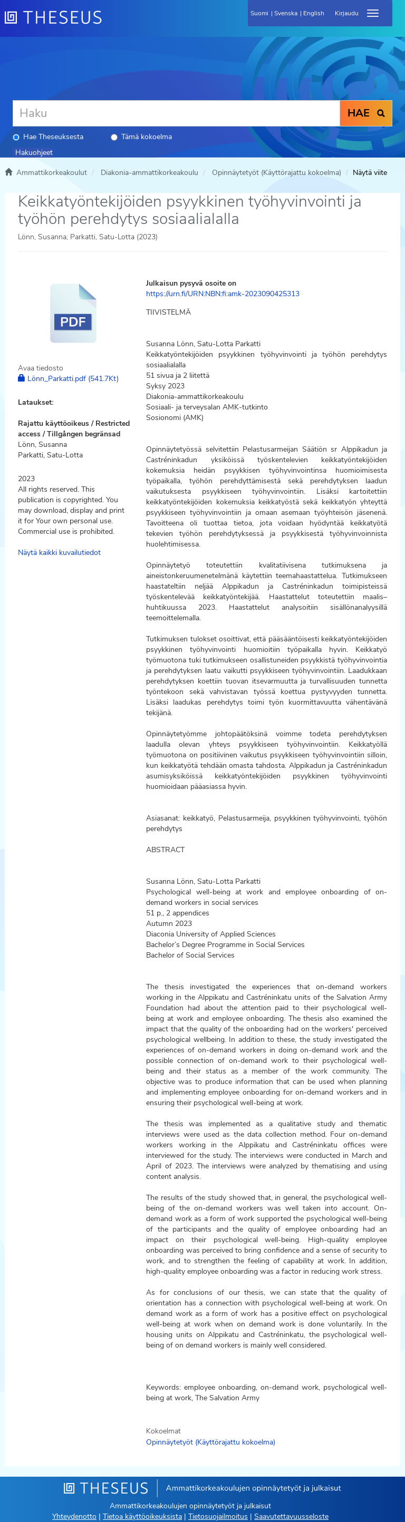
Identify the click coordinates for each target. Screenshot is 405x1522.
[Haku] (176, 113)
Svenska (285, 13)
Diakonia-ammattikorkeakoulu (149, 173)
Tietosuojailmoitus (218, 1516)
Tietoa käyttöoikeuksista (142, 1516)
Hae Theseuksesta (48, 137)
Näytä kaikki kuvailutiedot (59, 553)
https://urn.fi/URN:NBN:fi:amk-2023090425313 (223, 294)
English (313, 13)
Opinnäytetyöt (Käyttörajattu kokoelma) (276, 173)
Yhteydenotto (74, 1516)
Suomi (259, 13)
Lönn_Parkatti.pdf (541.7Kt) (68, 379)
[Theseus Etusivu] (110, 24)
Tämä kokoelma (141, 137)
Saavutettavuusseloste (291, 1516)
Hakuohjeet (34, 153)
